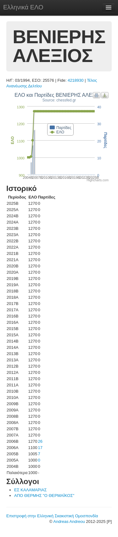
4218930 (76, 80)
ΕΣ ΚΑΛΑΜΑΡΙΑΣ (30, 490)
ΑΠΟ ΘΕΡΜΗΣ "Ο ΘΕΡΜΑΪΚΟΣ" (44, 495)
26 (40, 441)
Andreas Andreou (69, 521)
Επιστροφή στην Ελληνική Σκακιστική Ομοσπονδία (52, 516)
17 (40, 447)
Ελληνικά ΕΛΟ (23, 7)
